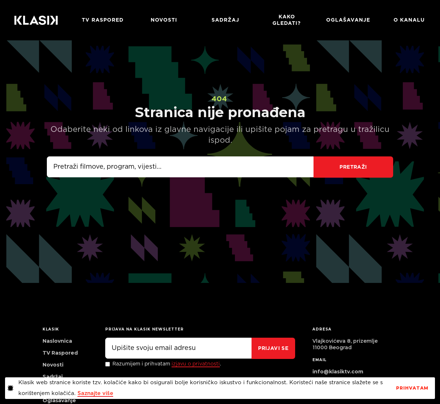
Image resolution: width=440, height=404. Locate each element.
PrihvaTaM (412, 388)
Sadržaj (225, 20)
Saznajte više (95, 393)
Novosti (164, 20)
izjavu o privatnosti (196, 364)
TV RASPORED (103, 20)
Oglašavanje (348, 20)
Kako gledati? (286, 20)
